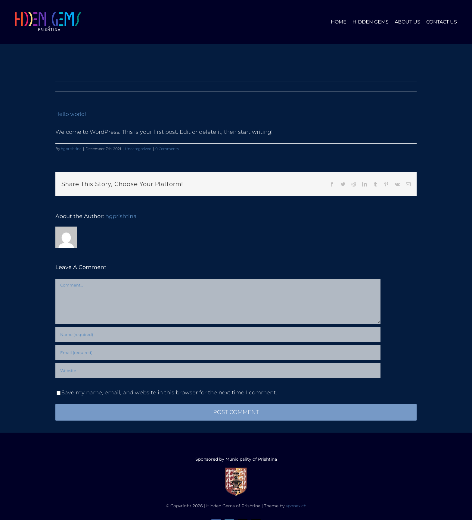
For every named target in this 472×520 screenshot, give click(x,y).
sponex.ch (296, 506)
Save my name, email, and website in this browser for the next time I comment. (169, 392)
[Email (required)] (217, 352)
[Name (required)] (217, 334)
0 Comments (167, 148)
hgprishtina (71, 148)
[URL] (217, 370)
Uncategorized (138, 148)
